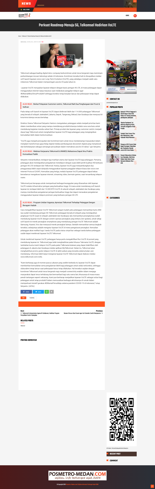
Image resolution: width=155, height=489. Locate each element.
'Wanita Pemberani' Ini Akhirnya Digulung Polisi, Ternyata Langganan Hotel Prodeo (128, 125)
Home (127, 15)
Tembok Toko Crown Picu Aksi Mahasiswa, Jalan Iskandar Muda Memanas (128, 135)
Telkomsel (32, 298)
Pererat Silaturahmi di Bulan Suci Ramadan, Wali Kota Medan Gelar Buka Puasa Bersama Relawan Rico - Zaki (128, 159)
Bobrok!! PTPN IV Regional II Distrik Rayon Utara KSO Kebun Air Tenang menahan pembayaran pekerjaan (128, 114)
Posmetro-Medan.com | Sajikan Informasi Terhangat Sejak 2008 (82, 484)
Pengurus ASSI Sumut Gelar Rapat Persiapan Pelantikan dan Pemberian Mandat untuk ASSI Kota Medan (128, 147)
